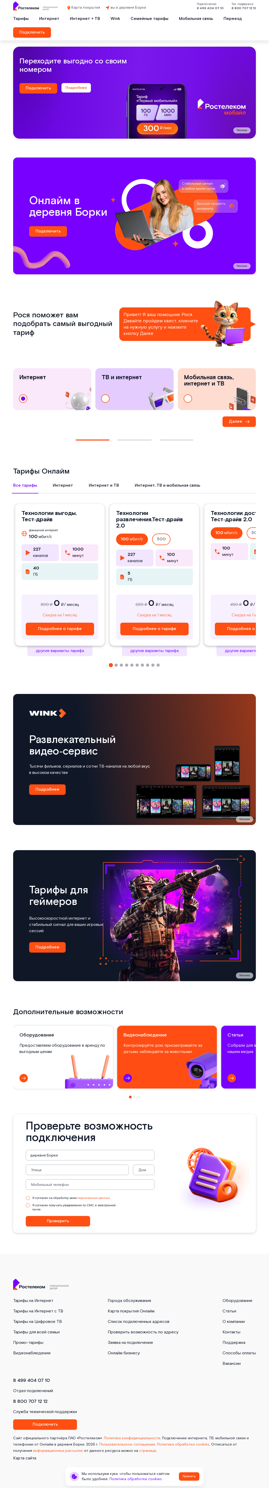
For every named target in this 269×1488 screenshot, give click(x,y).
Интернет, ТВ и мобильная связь (167, 485)
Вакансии (232, 1363)
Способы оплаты (239, 1353)
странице (147, 1450)
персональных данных (93, 1198)
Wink (115, 18)
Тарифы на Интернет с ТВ (38, 1311)
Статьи (229, 1311)
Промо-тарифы (28, 1342)
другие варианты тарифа (60, 651)
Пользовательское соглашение (127, 1444)
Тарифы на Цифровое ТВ (37, 1321)
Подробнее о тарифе (60, 629)
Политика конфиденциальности (132, 1438)
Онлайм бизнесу (124, 1353)
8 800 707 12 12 (243, 8)
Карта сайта (24, 1458)
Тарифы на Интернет (33, 1301)
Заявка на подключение (130, 1342)
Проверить (58, 1221)
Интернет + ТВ (85, 18)
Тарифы (21, 18)
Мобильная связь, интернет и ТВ (209, 389)
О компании (234, 1321)
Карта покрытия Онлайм (131, 1311)
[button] (111, 665)
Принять (189, 1476)
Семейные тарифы (149, 18)
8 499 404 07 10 (210, 8)
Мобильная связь (196, 18)
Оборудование (237, 1301)
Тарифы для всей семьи (36, 1332)
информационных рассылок (58, 1450)
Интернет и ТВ (104, 485)
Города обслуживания (129, 1301)
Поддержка (234, 1342)
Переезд (233, 18)
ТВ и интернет (122, 389)
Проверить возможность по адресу (143, 1332)
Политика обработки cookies (183, 1444)
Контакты (231, 1332)
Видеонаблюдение (32, 1353)
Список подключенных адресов (138, 1321)
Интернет (49, 18)
